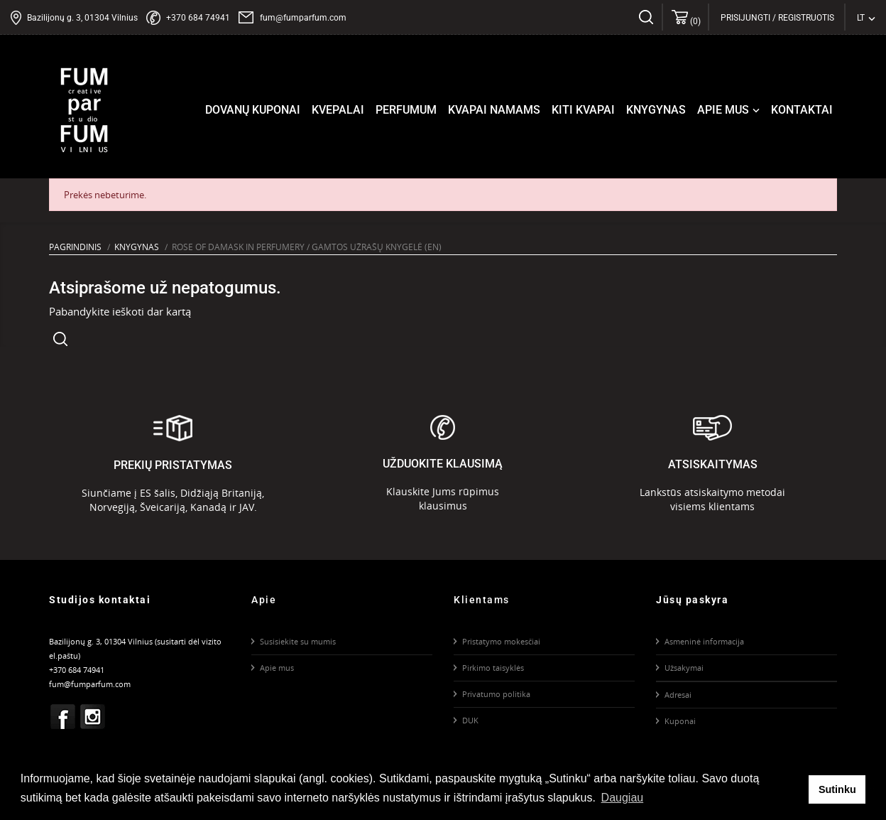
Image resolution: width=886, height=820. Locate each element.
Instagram (93, 716)
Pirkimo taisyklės (493, 667)
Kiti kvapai (583, 110)
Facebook (63, 716)
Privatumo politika (496, 694)
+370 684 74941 (198, 18)
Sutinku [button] (837, 789)
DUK (470, 720)
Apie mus (729, 110)
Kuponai (680, 721)
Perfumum (406, 110)
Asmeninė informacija (704, 641)
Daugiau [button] (622, 798)
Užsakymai (684, 667)
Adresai (677, 694)
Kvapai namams (494, 110)
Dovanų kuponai (252, 110)
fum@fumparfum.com (303, 18)
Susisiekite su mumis (298, 641)
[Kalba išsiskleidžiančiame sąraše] (866, 18)
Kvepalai (338, 110)
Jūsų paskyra (692, 599)
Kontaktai (802, 110)
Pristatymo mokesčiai (501, 641)
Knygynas (656, 110)
